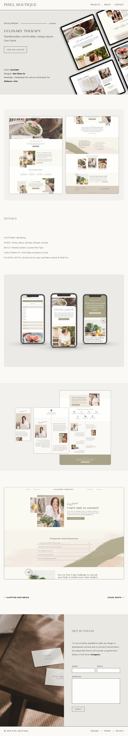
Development (11, 23)
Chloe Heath (115, 597)
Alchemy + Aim (11, 81)
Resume (95, 731)
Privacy (120, 731)
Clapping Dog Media (17, 597)
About (107, 4)
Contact (119, 4)
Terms (107, 731)
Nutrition (52, 23)
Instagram (95, 654)
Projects (95, 4)
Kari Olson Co (19, 73)
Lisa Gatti (14, 69)
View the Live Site (15, 50)
